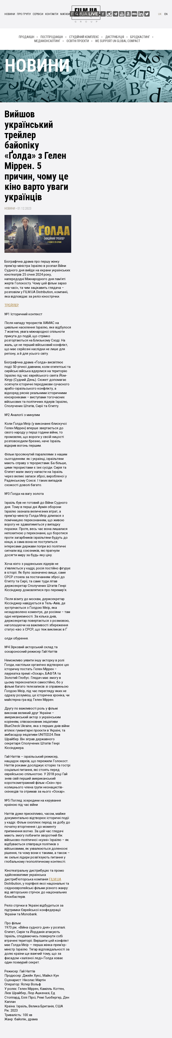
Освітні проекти (78, 41)
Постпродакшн (52, 37)
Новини (9, 14)
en (166, 14)
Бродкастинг (140, 37)
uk (159, 14)
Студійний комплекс (84, 37)
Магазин (66, 14)
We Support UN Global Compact (117, 41)
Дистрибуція (114, 37)
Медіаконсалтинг (47, 41)
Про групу (24, 14)
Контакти (51, 14)
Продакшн (26, 37)
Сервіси (38, 14)
